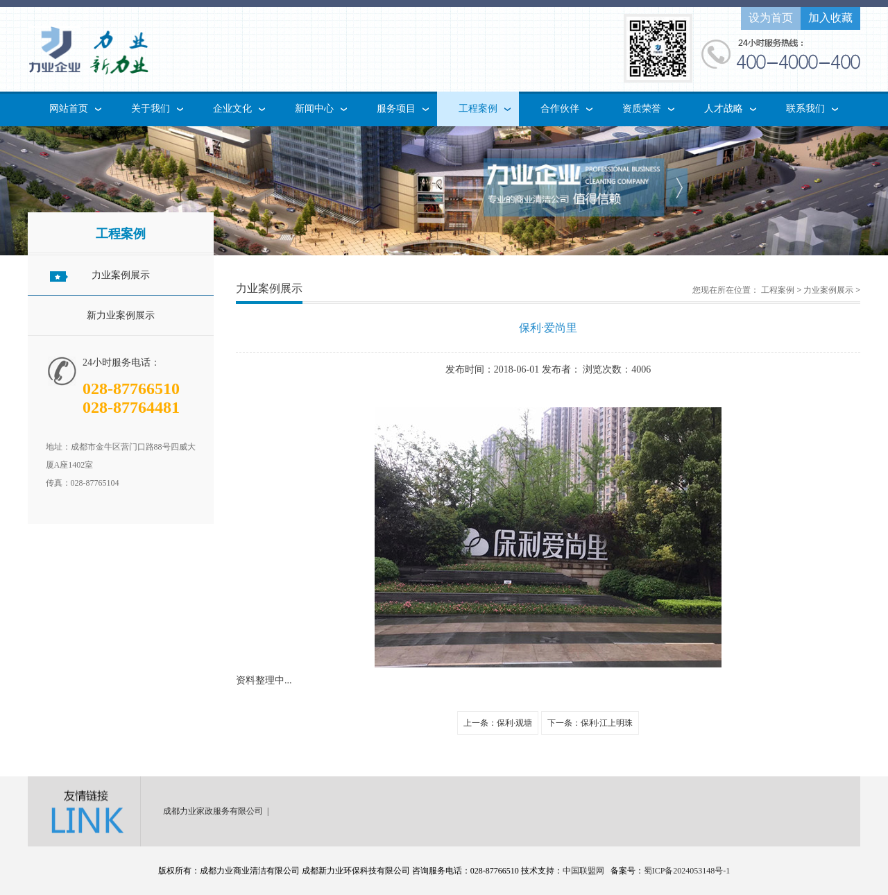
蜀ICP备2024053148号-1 (687, 871)
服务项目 (396, 108)
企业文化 (232, 108)
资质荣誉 (641, 108)
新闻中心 (314, 108)
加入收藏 (830, 18)
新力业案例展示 (121, 315)
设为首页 (771, 18)
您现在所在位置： (725, 290)
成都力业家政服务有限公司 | (218, 811)
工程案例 (478, 108)
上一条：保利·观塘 (497, 723)
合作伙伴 (559, 108)
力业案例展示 (121, 275)
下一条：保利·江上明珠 (590, 723)
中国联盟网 (583, 871)
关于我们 (150, 108)
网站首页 (68, 108)
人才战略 (723, 108)
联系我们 (805, 108)
